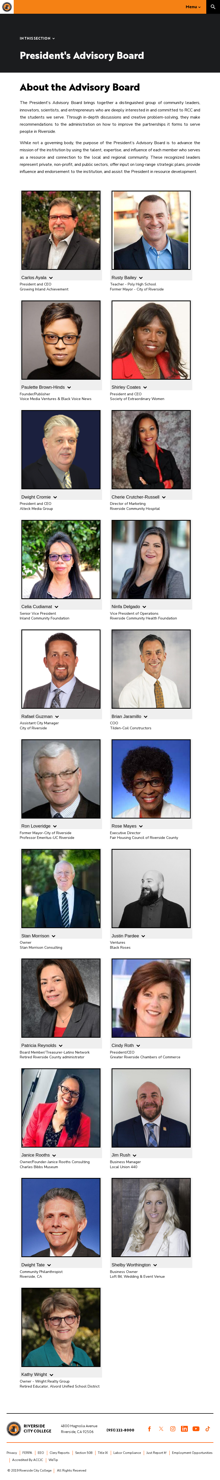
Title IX (103, 1453)
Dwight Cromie (61, 455)
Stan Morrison (61, 893)
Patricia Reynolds (61, 1003)
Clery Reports (60, 1453)
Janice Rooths (61, 1113)
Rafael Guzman (61, 674)
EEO (41, 1453)
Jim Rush (151, 1113)
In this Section (35, 38)
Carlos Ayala (61, 235)
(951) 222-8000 (120, 1430)
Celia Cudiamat (61, 564)
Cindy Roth (151, 1003)
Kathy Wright (61, 1332)
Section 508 (83, 1453)
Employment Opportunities (192, 1453)
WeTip (53, 1460)
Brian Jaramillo (151, 674)
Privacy (12, 1453)
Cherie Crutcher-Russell (151, 455)
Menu (191, 6)
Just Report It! (156, 1453)
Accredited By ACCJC (27, 1460)
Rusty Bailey (151, 235)
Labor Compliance (127, 1453)
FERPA (27, 1453)
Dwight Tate (61, 1222)
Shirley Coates (151, 345)
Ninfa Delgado (151, 564)
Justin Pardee (151, 893)
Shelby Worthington (151, 1222)
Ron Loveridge (61, 784)
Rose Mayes (151, 784)
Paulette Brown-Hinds (61, 345)
